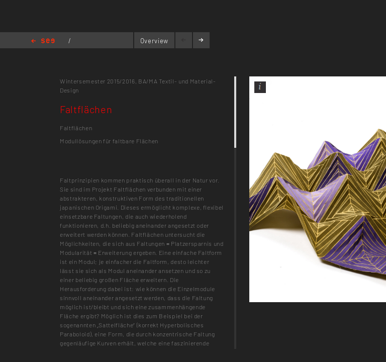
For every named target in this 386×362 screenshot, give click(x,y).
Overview (154, 41)
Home (43, 41)
